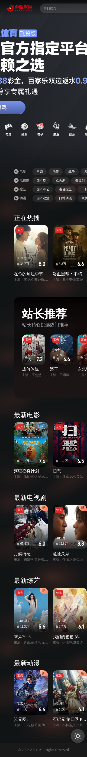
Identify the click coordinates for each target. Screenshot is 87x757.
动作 (55, 171)
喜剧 (39, 171)
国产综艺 (42, 189)
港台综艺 (65, 189)
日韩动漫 (65, 198)
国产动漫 (42, 198)
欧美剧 (60, 180)
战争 (71, 171)
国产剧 (41, 180)
